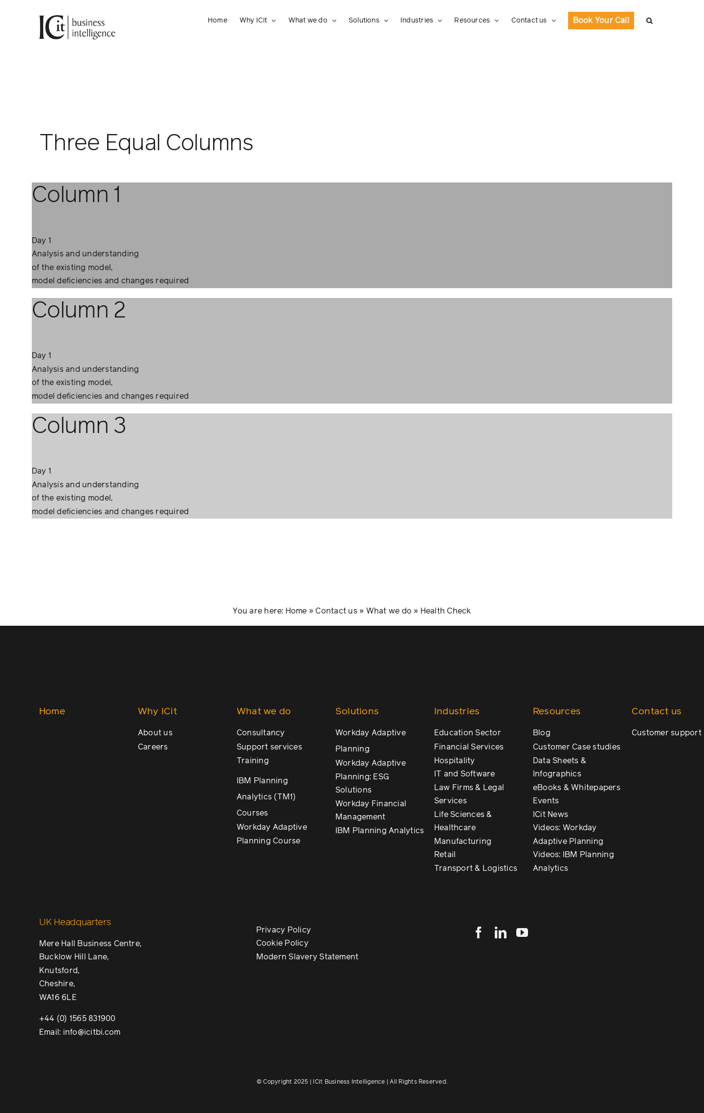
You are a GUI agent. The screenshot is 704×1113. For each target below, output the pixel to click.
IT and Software (464, 774)
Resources (557, 711)
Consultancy (261, 733)
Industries (457, 711)
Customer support (667, 733)
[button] (649, 20)
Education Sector (467, 733)
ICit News (550, 814)
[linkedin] (500, 932)
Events (546, 801)
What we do (389, 611)
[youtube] (522, 932)
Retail (445, 855)
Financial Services (469, 747)
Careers (153, 747)
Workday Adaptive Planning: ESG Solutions (370, 776)
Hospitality (454, 761)
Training (253, 761)
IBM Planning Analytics (379, 831)
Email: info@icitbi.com (79, 1032)
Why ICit (157, 711)
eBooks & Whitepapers (576, 788)
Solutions (357, 711)
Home (296, 611)
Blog (541, 733)
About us (155, 733)
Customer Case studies (576, 747)
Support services (269, 747)
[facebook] (478, 932)
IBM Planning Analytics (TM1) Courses (266, 797)
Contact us (336, 611)
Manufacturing (462, 841)
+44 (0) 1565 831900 (77, 1018)
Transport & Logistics (475, 868)
